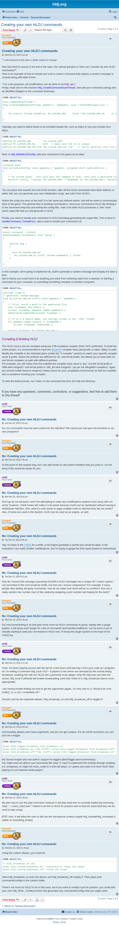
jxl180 (4, 404)
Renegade (6, 35)
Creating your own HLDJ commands (31, 25)
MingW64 (56, 349)
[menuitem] (20, 11)
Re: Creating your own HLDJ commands (29, 419)
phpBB (50, 919)
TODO (27, 544)
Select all (16, 97)
